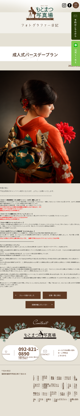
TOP (33, 378)
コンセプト (69, 394)
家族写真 (52, 378)
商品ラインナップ (36, 394)
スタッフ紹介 (62, 394)
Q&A (34, 400)
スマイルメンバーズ (53, 394)
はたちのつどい (44, 378)
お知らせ (48, 400)
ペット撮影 (69, 386)
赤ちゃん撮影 (59, 378)
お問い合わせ (74, 400)
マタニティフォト (67, 378)
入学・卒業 (75, 378)
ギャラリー (75, 394)
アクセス (40, 400)
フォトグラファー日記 (60, 400)
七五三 (38, 378)
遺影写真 (63, 386)
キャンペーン (44, 394)
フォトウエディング (36, 386)
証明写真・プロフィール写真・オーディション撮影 (50, 386)
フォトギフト (75, 386)
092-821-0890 (28, 351)
